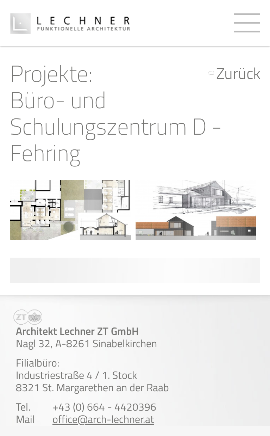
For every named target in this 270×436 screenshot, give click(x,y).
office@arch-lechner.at (103, 419)
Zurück (238, 73)
